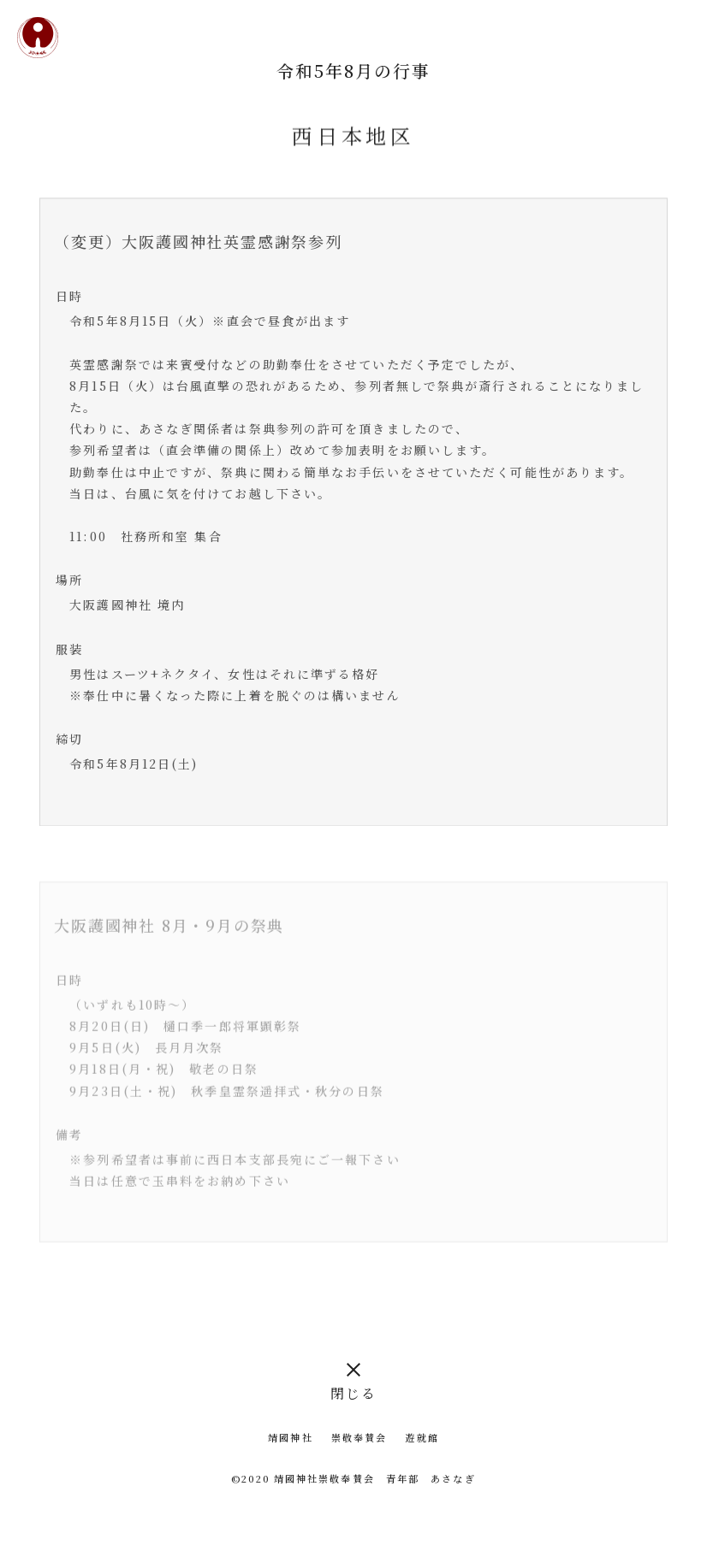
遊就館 (421, 1437)
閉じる (353, 1393)
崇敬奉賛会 (359, 1437)
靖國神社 (290, 1437)
